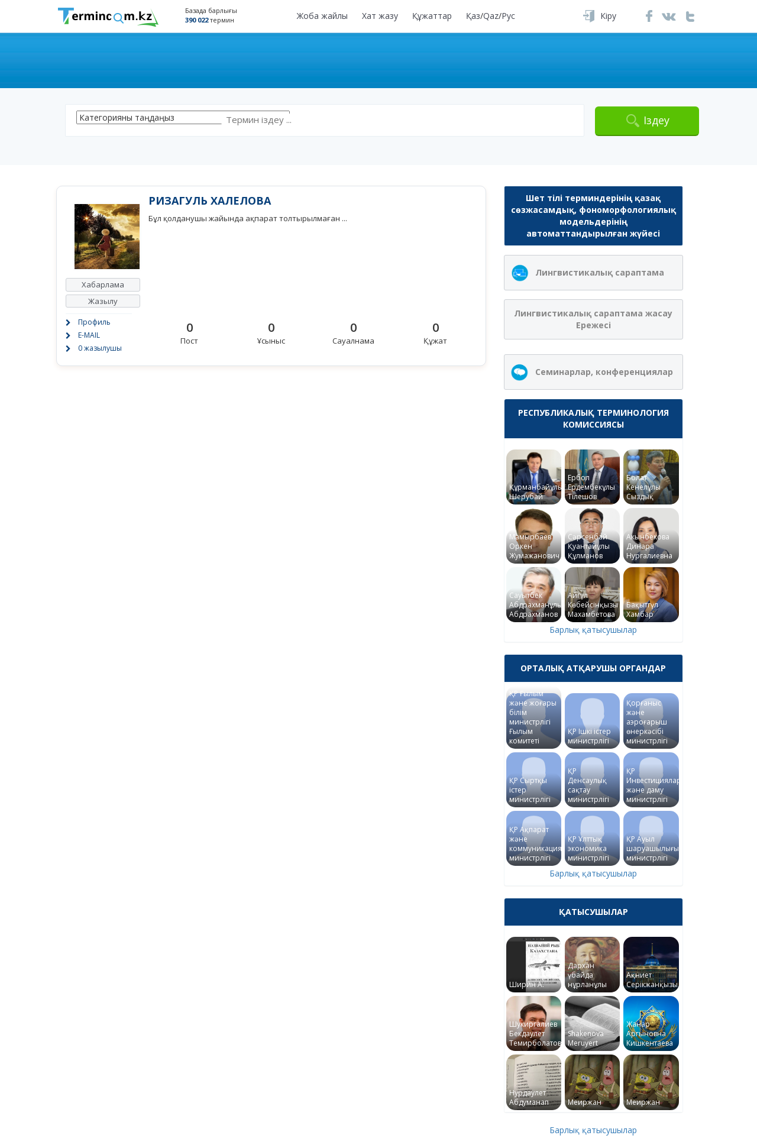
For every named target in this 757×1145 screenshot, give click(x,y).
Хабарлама (103, 284)
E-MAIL (89, 335)
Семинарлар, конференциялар (604, 371)
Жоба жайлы (322, 15)
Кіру (608, 15)
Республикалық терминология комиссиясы (593, 418)
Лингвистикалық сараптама (599, 272)
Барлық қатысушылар (593, 629)
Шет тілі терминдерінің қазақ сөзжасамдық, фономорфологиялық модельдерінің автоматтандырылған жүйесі (593, 215)
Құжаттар (432, 15)
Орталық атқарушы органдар (593, 668)
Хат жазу (380, 15)
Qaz (491, 15)
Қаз (473, 15)
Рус (508, 15)
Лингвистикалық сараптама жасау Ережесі (593, 319)
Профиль (94, 322)
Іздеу (656, 120)
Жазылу (103, 301)
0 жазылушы (100, 348)
